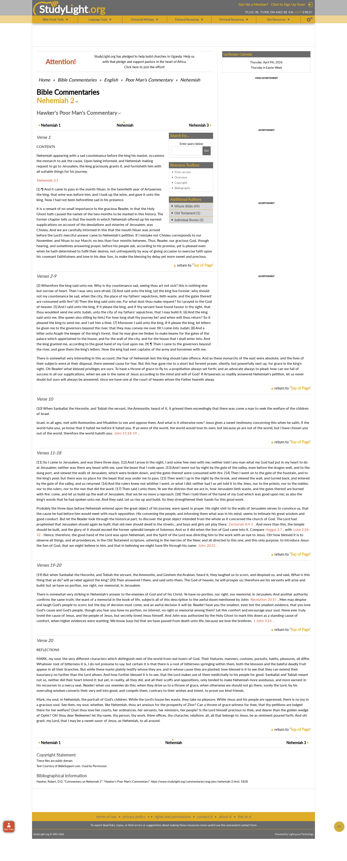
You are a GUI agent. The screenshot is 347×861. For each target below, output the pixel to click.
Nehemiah (190, 79)
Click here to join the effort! (144, 67)
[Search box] (186, 150)
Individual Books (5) (188, 220)
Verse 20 (45, 640)
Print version (183, 172)
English (111, 79)
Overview (181, 177)
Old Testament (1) (187, 213)
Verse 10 (45, 399)
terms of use (106, 816)
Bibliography (182, 188)
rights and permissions (172, 816)
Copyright (181, 182)
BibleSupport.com (69, 766)
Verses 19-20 (49, 565)
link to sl (244, 816)
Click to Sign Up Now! (288, 4)
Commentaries (77, 79)
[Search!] (206, 150)
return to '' (195, 265)
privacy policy (133, 816)
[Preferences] (310, 19)
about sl (224, 816)
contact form (249, 825)
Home (44, 79)
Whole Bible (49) (186, 206)
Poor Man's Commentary (149, 79)
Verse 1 (43, 137)
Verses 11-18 (49, 452)
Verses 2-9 (46, 276)
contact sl (204, 816)
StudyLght (63, 9)
